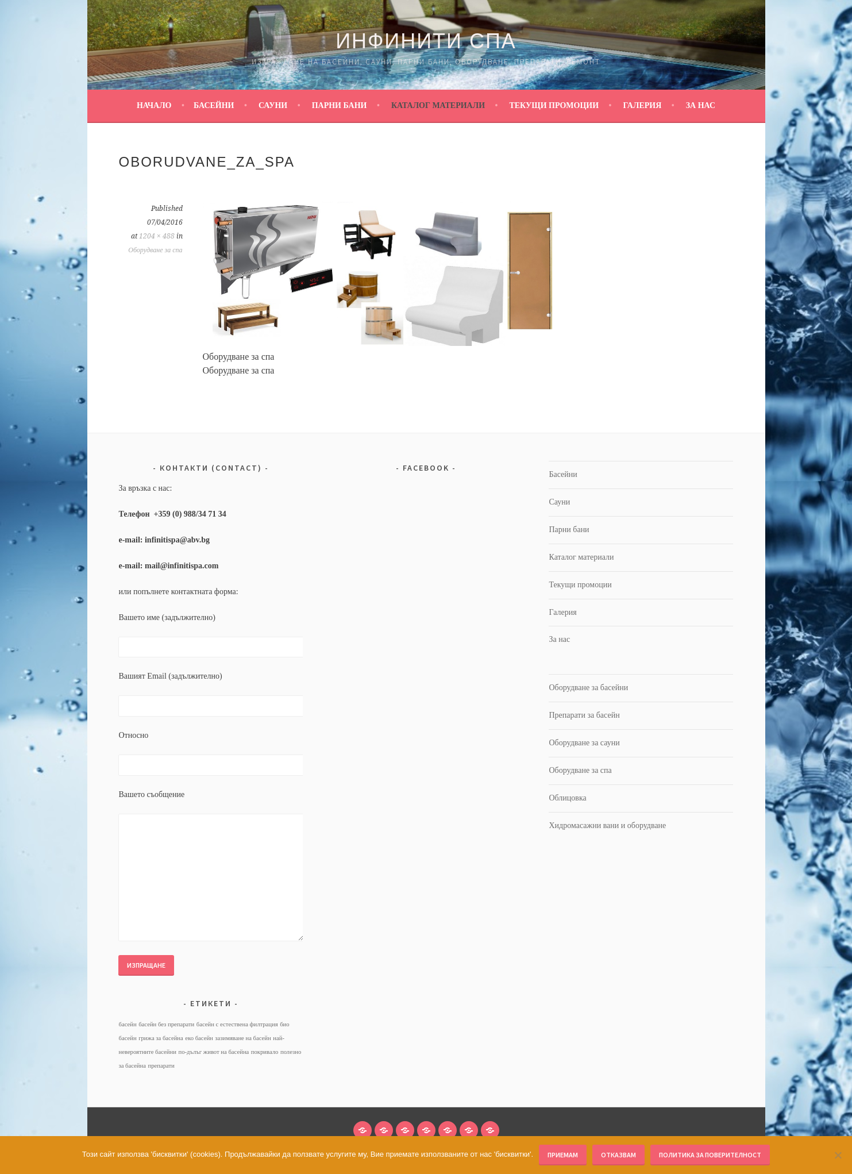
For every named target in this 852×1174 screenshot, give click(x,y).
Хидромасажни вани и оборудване (607, 825)
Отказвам (618, 1154)
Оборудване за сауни (584, 742)
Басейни (214, 105)
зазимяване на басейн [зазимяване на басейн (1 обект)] (243, 1038)
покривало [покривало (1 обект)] (265, 1052)
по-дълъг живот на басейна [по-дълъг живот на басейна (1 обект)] (213, 1052)
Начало (154, 105)
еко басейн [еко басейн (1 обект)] (199, 1038)
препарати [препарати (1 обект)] (161, 1066)
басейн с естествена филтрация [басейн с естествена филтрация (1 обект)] (237, 1024)
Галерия (642, 105)
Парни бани (339, 105)
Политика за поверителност (710, 1154)
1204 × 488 (157, 236)
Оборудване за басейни (588, 687)
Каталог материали (438, 105)
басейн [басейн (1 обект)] (127, 1024)
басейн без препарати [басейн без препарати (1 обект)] (166, 1024)
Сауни (273, 105)
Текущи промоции (554, 105)
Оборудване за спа (155, 250)
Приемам (563, 1154)
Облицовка (567, 798)
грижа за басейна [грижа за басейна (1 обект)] (160, 1038)
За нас (700, 105)
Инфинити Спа (426, 41)
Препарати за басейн (584, 715)
